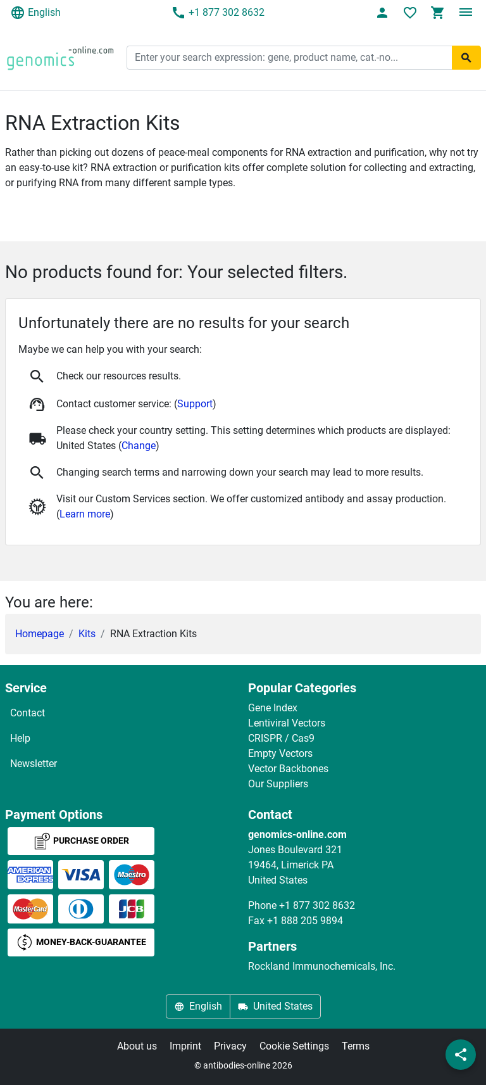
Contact (27, 713)
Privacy (230, 1046)
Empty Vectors (280, 753)
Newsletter (33, 764)
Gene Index (272, 708)
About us (137, 1046)
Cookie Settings (294, 1046)
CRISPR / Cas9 (281, 738)
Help (20, 738)
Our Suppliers (278, 784)
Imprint (185, 1046)
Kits (87, 634)
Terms (356, 1046)
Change (139, 446)
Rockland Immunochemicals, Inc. (322, 966)
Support (195, 404)
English (35, 12)
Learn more (84, 514)
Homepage (39, 634)
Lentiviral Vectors (286, 723)
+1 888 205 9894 (305, 921)
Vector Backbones (288, 769)
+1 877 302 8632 (218, 12)
